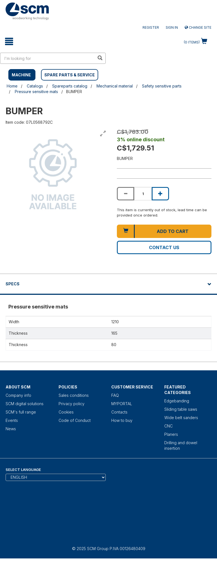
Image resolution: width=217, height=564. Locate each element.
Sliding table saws (180, 409)
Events (12, 420)
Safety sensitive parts (162, 86)
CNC (168, 426)
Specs (13, 283)
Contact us (164, 247)
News (11, 428)
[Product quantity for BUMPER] (142, 193)
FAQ (115, 395)
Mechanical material (115, 86)
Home (12, 86)
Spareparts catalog (69, 86)
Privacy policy (72, 403)
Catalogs (35, 86)
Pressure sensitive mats (36, 91)
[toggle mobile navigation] (9, 41)
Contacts (119, 412)
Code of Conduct (75, 420)
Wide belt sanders (181, 417)
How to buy (121, 420)
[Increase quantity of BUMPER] (160, 193)
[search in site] (47, 58)
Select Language (23, 469)
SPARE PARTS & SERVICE (69, 74)
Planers (171, 434)
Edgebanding (176, 400)
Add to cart (173, 231)
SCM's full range (21, 412)
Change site (198, 27)
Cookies (66, 412)
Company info (18, 395)
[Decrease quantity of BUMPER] (125, 193)
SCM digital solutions (25, 403)
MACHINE (21, 74)
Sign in (172, 27)
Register (151, 27)
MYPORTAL (121, 403)
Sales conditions (74, 395)
